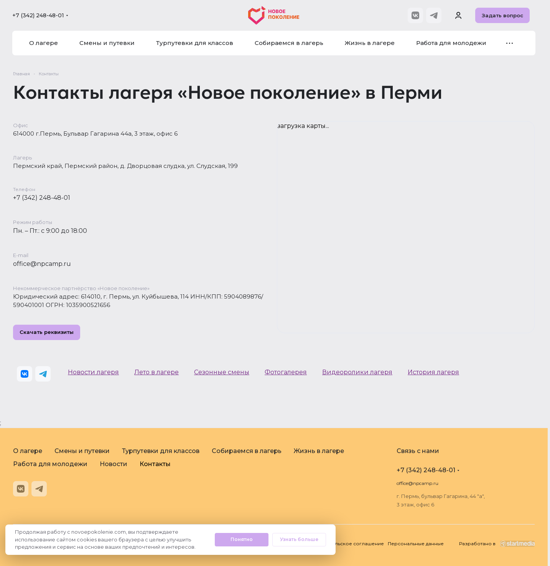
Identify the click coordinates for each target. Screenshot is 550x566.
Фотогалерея (286, 372)
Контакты (155, 464)
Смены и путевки (82, 451)
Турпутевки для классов (160, 451)
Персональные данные (416, 543)
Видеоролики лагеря (357, 372)
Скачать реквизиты (47, 332)
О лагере (27, 451)
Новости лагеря (93, 372)
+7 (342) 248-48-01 (38, 15)
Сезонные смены (221, 372)
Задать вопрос (502, 15)
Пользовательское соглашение (345, 543)
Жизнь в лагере (319, 451)
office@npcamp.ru (42, 263)
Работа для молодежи (50, 464)
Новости (113, 464)
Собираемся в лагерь (247, 451)
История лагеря (433, 372)
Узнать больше (299, 539)
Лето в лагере (156, 372)
